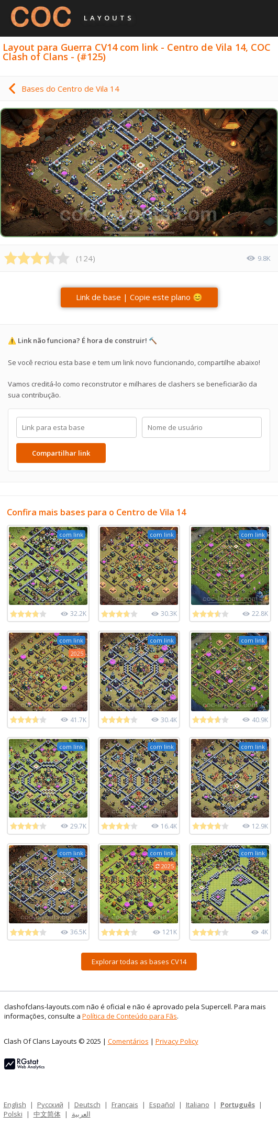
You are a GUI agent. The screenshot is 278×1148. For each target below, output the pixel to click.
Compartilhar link (61, 453)
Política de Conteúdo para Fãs (129, 1016)
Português (237, 1104)
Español (162, 1104)
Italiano (197, 1104)
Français (125, 1104)
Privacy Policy (176, 1041)
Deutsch (87, 1104)
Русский (50, 1104)
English (15, 1104)
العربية (81, 1114)
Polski (13, 1114)
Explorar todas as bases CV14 (139, 961)
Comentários (128, 1041)
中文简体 (47, 1114)
